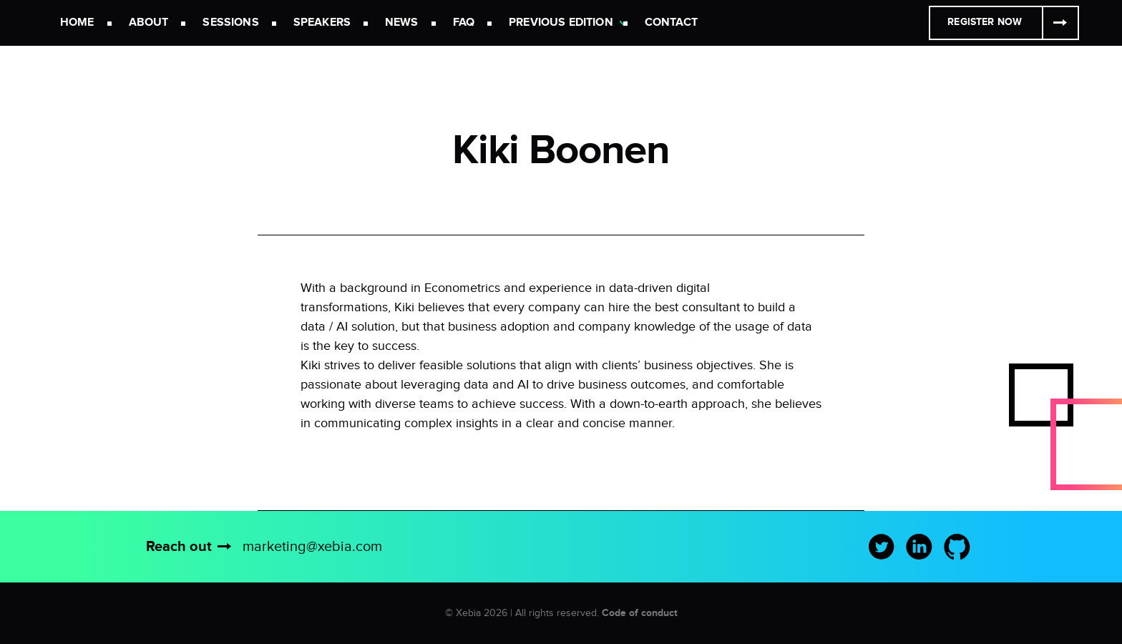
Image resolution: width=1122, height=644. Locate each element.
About (149, 22)
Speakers (322, 22)
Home (77, 22)
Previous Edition (561, 22)
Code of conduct (640, 613)
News (402, 22)
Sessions (230, 22)
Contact (671, 22)
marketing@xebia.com (312, 546)
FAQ (463, 22)
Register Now (984, 22)
